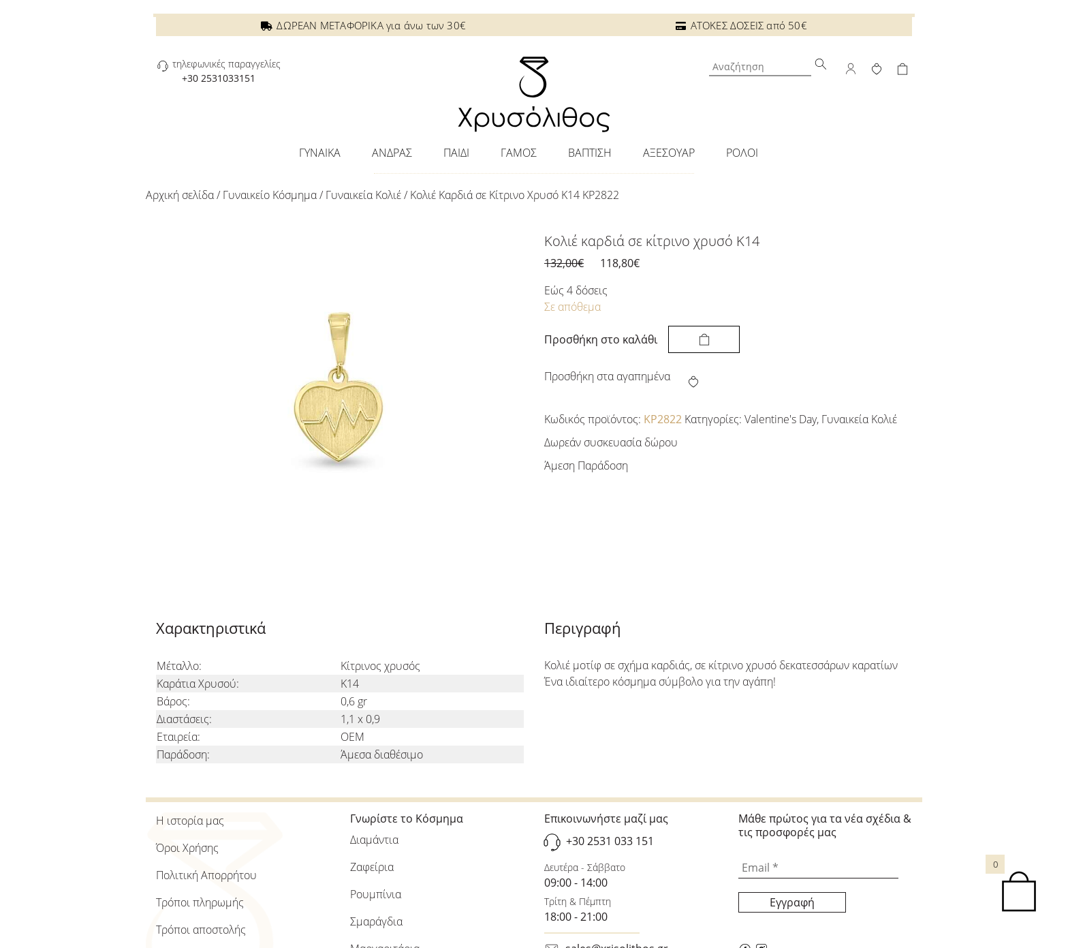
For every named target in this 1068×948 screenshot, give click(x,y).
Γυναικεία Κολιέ (363, 194)
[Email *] (818, 868)
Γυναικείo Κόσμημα (270, 194)
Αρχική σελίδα (180, 194)
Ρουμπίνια (375, 894)
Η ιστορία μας (190, 820)
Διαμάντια (374, 839)
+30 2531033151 (218, 78)
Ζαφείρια (372, 866)
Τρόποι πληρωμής (200, 902)
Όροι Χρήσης (187, 847)
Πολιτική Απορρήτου (206, 875)
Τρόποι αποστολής (201, 929)
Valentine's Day (780, 419)
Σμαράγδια (376, 921)
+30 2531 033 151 (610, 841)
